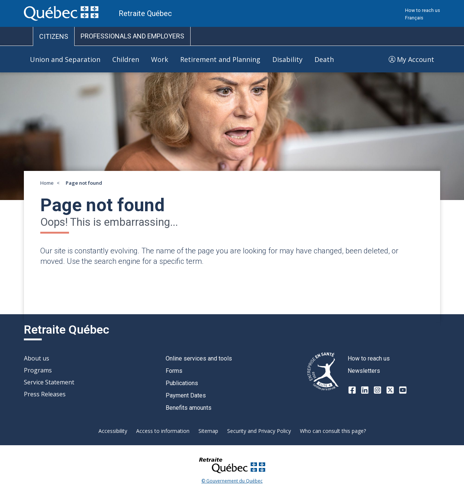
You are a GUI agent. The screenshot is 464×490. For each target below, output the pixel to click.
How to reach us (422, 10)
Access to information (162, 430)
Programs (38, 370)
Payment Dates (186, 395)
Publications (182, 383)
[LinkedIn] (364, 390)
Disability (287, 59)
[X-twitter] (390, 390)
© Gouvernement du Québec (232, 481)
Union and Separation (65, 59)
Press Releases (45, 394)
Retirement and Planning (220, 59)
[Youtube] (402, 390)
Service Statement (49, 382)
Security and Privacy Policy (259, 430)
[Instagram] (377, 390)
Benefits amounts (188, 407)
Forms (174, 370)
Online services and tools (199, 358)
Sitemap (208, 430)
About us (36, 358)
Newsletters (364, 370)
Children (125, 59)
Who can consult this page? (333, 430)
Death (324, 59)
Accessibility (112, 430)
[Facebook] (352, 390)
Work (159, 59)
